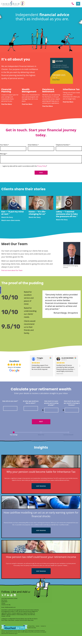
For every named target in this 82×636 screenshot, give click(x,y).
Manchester (11, 620)
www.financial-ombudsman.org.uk (9, 633)
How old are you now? (10, 401)
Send (41, 172)
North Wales (4, 620)
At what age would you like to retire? (30, 402)
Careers (37, 626)
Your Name (4, 145)
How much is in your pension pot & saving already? (51, 403)
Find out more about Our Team (11, 270)
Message (3, 154)
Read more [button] (60, 373)
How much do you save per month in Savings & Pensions (72, 403)
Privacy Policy (41, 166)
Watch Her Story (34, 217)
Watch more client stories (10, 220)
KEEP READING (41, 486)
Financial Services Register (29, 611)
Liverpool (17, 620)
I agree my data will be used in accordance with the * (23, 166)
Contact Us (43, 626)
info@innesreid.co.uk (10, 607)
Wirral (21, 620)
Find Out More (6, 104)
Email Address (33, 145)
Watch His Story (7, 217)
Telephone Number (63, 145)
